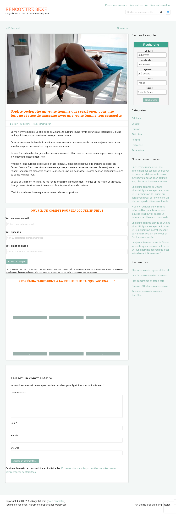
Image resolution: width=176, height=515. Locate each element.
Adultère (136, 118)
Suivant (122, 28)
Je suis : (149, 51)
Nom (14, 427)
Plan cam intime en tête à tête (148, 281)
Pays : (150, 79)
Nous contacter (56, 505)
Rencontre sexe (26, 9)
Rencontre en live (139, 5)
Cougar (136, 123)
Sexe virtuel (138, 150)
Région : (149, 88)
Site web (15, 452)
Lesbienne (137, 145)
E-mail (14, 439)
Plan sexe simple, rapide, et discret (150, 270)
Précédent (13, 28)
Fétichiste (137, 134)
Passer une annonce (116, 5)
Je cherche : (147, 60)
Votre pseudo (13, 232)
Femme (26, 124)
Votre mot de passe (17, 245)
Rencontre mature (160, 5)
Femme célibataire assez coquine (150, 286)
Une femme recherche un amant (149, 275)
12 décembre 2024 (42, 124)
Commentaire (18, 392)
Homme (136, 139)
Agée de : (148, 69)
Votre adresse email (17, 218)
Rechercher (151, 100)
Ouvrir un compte (16, 261)
